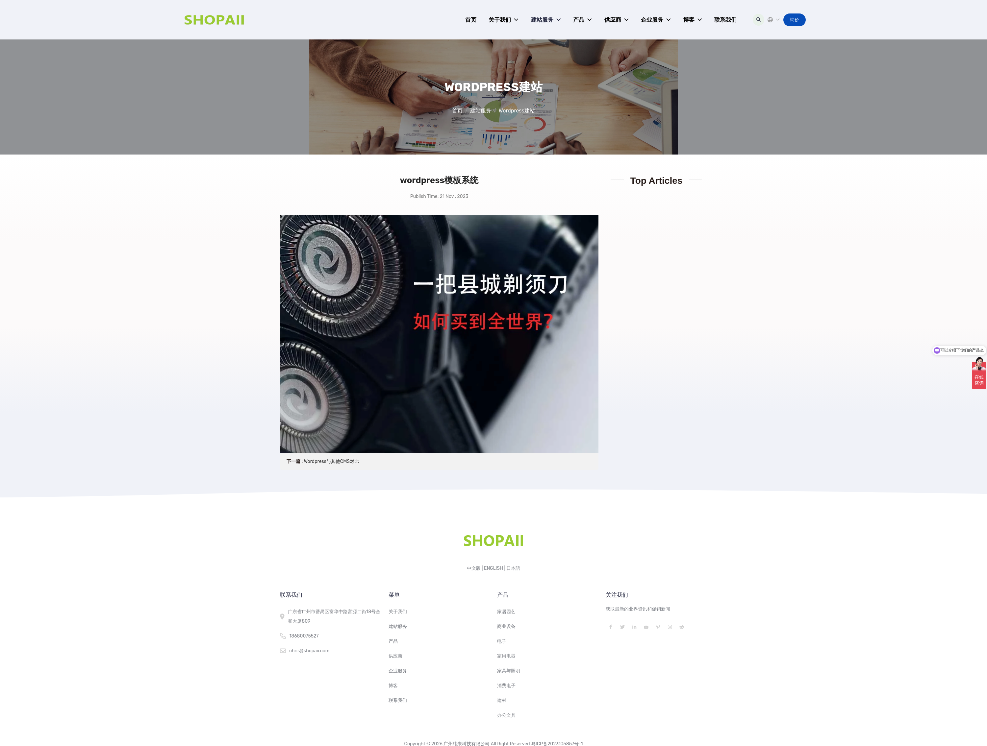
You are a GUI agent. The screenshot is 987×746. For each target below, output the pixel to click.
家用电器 (506, 656)
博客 (689, 19)
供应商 (612, 19)
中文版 (474, 568)
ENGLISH (493, 568)
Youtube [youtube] (646, 627)
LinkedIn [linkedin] (634, 627)
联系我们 (725, 19)
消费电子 (506, 685)
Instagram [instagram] (670, 627)
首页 (470, 19)
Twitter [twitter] (622, 627)
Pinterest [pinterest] (658, 627)
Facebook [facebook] (611, 627)
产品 (578, 19)
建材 (501, 700)
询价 (794, 20)
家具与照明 (508, 671)
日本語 (513, 568)
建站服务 (542, 19)
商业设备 (506, 626)
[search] (758, 19)
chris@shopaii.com (309, 651)
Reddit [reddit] (682, 627)
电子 (501, 641)
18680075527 (303, 636)
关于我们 (500, 19)
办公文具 (506, 715)
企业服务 (652, 19)
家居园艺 (506, 611)
